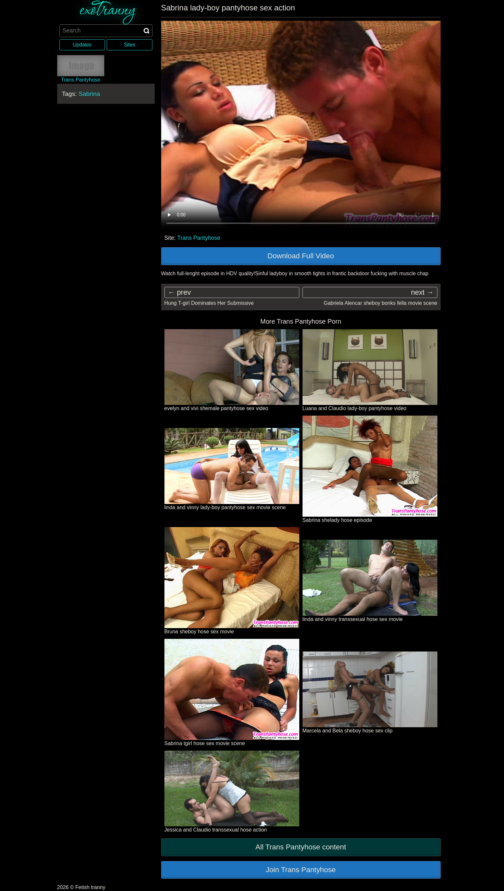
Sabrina (89, 93)
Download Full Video (300, 256)
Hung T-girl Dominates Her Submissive (209, 303)
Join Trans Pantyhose (301, 870)
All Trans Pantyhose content (300, 847)
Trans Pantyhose (198, 238)
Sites (129, 44)
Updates (82, 44)
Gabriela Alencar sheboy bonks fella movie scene (380, 303)
